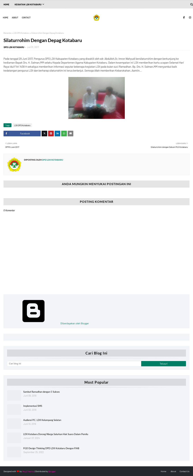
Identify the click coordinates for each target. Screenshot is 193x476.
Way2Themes (28, 471)
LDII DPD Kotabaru (21, 33)
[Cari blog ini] (74, 363)
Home (5, 17)
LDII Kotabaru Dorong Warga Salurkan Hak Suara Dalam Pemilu (55, 434)
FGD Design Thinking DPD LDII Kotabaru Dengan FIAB (51, 448)
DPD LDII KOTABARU (14, 47)
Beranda (7, 33)
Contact (26, 17)
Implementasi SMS (32, 405)
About (15, 17)
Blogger (52, 471)
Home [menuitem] (6, 4)
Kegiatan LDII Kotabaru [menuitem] (28, 4)
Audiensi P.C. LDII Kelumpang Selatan (42, 420)
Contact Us (184, 471)
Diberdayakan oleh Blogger (48, 323)
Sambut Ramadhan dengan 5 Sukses (41, 391)
